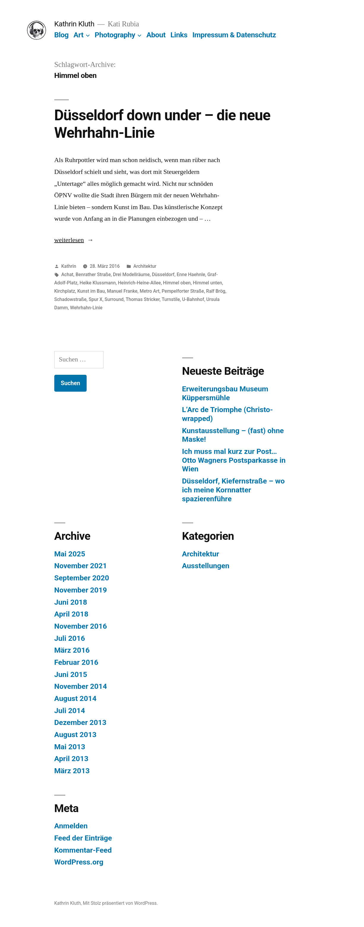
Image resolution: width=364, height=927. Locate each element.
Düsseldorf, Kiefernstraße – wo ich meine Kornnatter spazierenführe (233, 490)
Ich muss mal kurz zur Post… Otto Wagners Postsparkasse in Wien (234, 460)
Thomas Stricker (143, 299)
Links (178, 35)
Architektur (144, 266)
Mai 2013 (69, 746)
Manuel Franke (122, 291)
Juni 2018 (70, 602)
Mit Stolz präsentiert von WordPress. (120, 903)
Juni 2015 (70, 674)
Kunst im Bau (91, 291)
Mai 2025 (69, 554)
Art (78, 35)
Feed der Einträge (83, 838)
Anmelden (71, 826)
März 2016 (72, 650)
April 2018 (71, 614)
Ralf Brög (215, 291)
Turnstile (171, 299)
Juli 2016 (69, 638)
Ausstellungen (206, 565)
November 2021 (80, 565)
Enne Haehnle (191, 274)
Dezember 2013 (80, 722)
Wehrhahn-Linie (86, 307)
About (155, 35)
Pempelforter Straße (183, 291)
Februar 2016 (76, 662)
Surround (114, 299)
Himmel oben (177, 283)
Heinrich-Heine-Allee (139, 283)
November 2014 (80, 686)
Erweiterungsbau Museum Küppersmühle (225, 393)
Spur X (95, 299)
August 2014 (75, 698)
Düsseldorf (163, 274)
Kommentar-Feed (83, 850)
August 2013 (75, 734)
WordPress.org (79, 862)
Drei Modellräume (131, 274)
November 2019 (80, 590)
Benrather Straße (93, 274)
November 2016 (80, 626)
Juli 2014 (69, 710)
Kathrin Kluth (74, 24)
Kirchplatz (64, 291)
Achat (67, 274)
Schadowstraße (70, 299)
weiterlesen (69, 240)
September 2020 (81, 578)
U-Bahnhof (193, 299)
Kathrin (68, 266)
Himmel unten (207, 283)
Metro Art (150, 291)
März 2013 (72, 770)
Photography (115, 35)
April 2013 (71, 758)
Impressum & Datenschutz (234, 35)
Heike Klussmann (98, 283)
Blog (61, 35)
